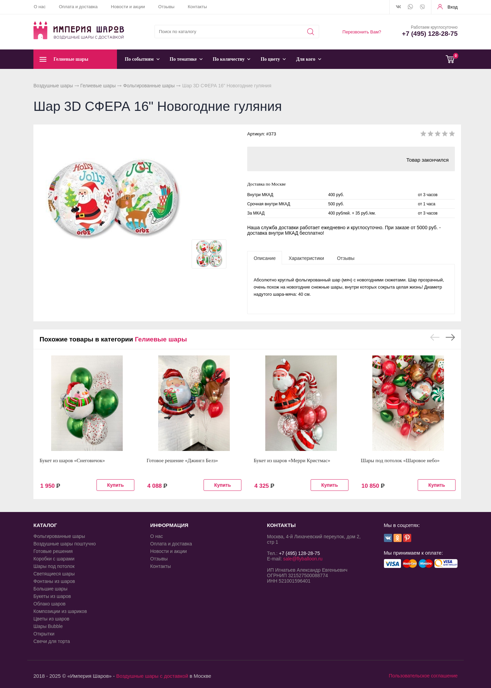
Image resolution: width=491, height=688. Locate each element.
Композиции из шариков (60, 611)
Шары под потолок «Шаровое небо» (400, 460)
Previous (435, 337)
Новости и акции (128, 6)
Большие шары (50, 588)
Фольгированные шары (149, 85)
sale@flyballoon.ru (302, 558)
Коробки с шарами (53, 558)
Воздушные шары (53, 85)
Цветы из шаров (51, 618)
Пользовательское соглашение (423, 675)
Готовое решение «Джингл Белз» (182, 460)
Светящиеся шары (54, 573)
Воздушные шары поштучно (64, 543)
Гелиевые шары (98, 85)
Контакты (197, 6)
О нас (40, 6)
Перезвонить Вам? (361, 31)
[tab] (264, 258)
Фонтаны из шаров (54, 581)
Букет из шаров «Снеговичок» (72, 460)
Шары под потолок (54, 566)
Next (450, 337)
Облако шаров (49, 603)
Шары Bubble (48, 626)
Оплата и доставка (78, 6)
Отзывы (166, 6)
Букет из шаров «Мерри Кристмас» (292, 460)
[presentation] (265, 257)
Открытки (44, 633)
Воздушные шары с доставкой (152, 676)
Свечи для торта (51, 641)
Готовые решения (53, 551)
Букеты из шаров (52, 596)
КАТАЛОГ (45, 525)
